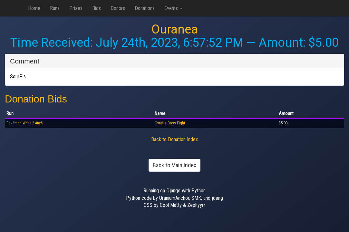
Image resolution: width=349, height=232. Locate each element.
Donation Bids (36, 99)
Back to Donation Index (174, 139)
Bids (96, 8)
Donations (145, 8)
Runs (55, 8)
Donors (118, 8)
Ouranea (174, 29)
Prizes (75, 8)
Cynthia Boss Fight (170, 123)
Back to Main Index (174, 165)
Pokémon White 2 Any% (24, 123)
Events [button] (173, 8)
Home (34, 8)
